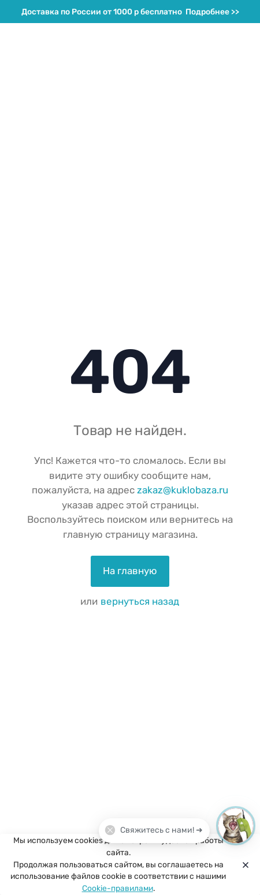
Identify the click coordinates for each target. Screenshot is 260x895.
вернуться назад (140, 601)
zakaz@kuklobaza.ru (182, 490)
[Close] (243, 864)
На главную (130, 570)
